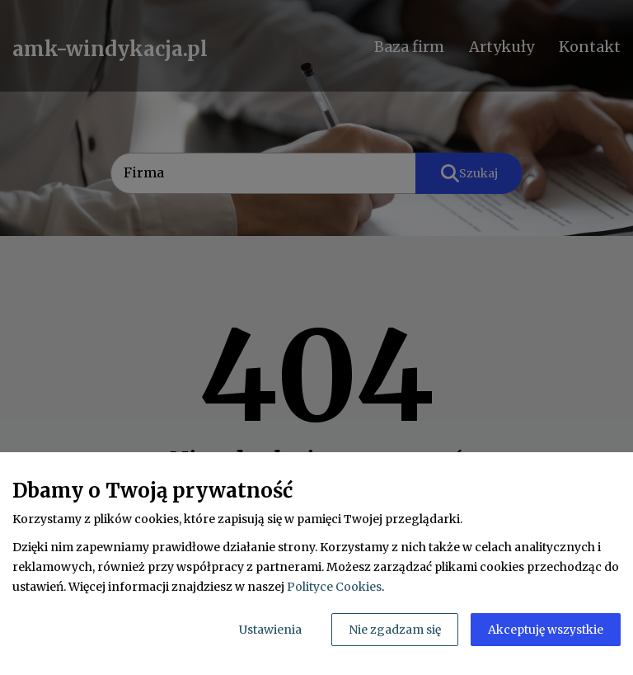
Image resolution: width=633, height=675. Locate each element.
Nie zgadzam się (395, 629)
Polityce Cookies (334, 586)
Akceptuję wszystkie (545, 629)
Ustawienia (270, 629)
